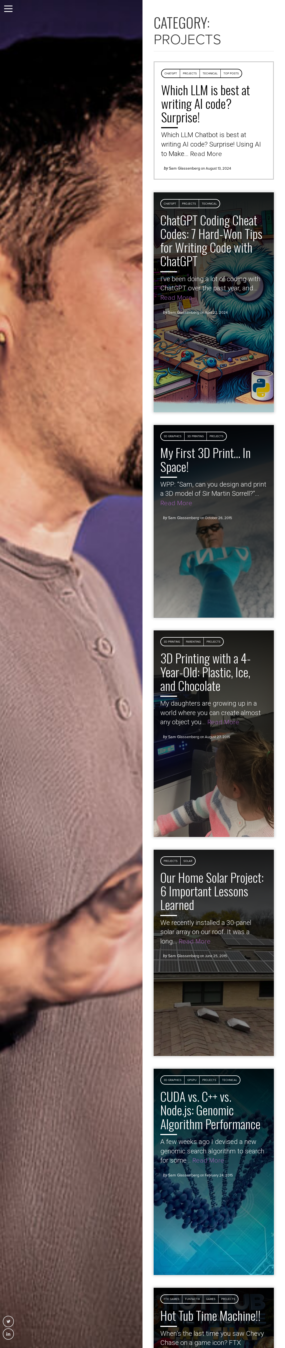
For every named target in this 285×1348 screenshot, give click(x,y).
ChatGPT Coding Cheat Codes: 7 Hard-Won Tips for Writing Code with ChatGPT (211, 240)
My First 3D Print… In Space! (205, 459)
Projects (190, 73)
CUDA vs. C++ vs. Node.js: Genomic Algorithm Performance (210, 1110)
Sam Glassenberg (184, 168)
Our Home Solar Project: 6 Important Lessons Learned (212, 891)
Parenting (193, 641)
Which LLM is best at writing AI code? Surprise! (205, 103)
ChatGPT (170, 73)
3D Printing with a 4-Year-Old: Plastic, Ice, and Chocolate (205, 672)
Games (210, 1299)
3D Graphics (172, 436)
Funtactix (192, 1299)
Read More (206, 154)
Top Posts (231, 73)
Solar (187, 861)
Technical (210, 73)
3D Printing (195, 436)
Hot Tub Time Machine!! (210, 1315)
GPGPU (191, 1080)
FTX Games (171, 1299)
